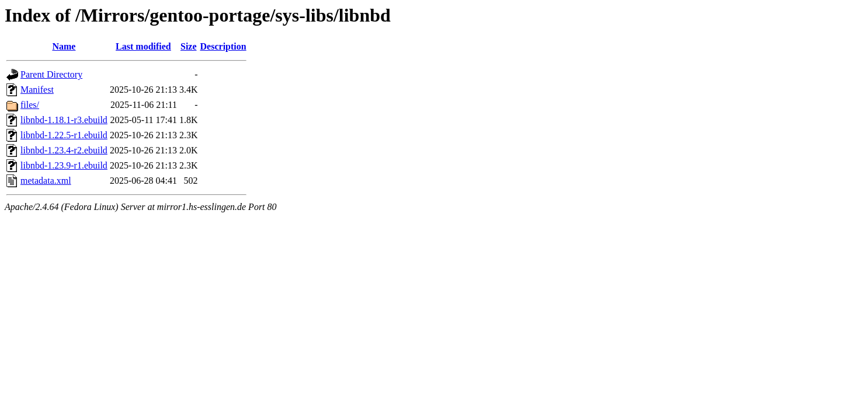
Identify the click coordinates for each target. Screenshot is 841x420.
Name (63, 46)
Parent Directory (51, 74)
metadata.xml (45, 181)
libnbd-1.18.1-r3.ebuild (63, 120)
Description (223, 46)
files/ (29, 105)
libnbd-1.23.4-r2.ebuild (63, 150)
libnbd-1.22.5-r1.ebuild (63, 135)
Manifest (37, 89)
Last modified (143, 46)
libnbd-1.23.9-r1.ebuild (63, 165)
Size (188, 46)
